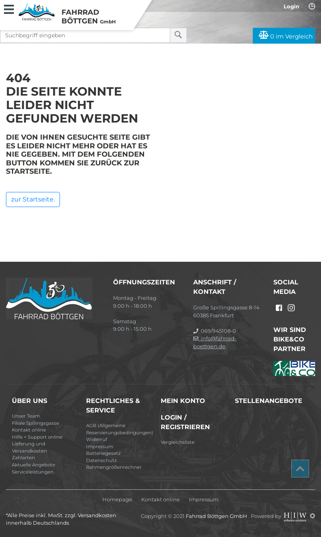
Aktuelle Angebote (33, 465)
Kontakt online (29, 430)
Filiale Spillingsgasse (35, 423)
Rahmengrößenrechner (114, 467)
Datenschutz (101, 460)
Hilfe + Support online (37, 437)
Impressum (99, 446)
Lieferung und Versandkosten (29, 447)
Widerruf (96, 439)
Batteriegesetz (103, 453)
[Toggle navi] (9, 8)
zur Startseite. (33, 199)
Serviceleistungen (33, 472)
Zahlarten (23, 457)
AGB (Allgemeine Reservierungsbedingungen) (119, 429)
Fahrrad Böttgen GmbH (217, 515)
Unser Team (26, 416)
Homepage (117, 499)
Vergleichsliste (177, 442)
